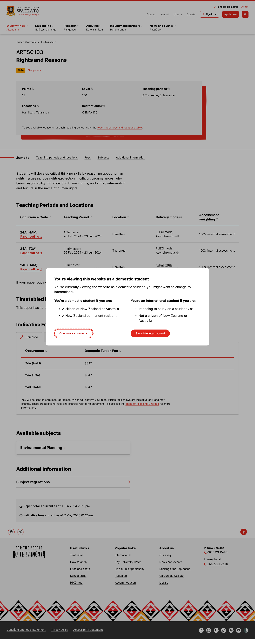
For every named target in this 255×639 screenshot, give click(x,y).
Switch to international (150, 333)
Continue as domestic (73, 333)
